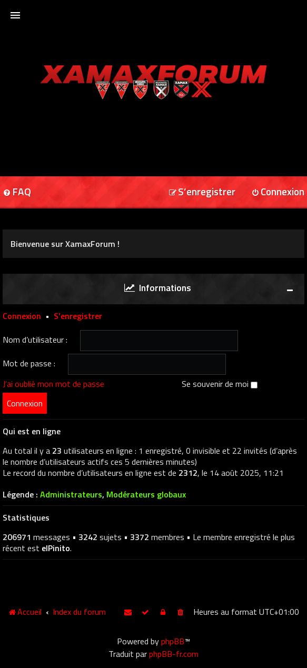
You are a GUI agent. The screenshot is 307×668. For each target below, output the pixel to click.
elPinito (56, 548)
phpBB (172, 641)
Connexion (22, 316)
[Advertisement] (154, 134)
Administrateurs (71, 494)
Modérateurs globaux (146, 494)
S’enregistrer (78, 316)
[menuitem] (202, 192)
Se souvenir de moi (220, 383)
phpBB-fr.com (174, 653)
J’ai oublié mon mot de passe (53, 383)
